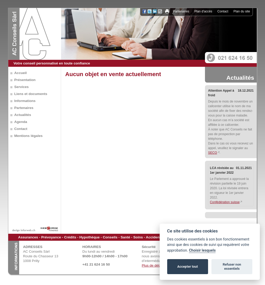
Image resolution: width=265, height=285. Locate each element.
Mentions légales (28, 136)
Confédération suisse (225, 202)
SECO (212, 153)
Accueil (20, 73)
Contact (222, 11)
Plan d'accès (203, 11)
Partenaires (181, 11)
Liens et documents (30, 94)
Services (21, 87)
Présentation (24, 80)
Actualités (22, 115)
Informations (24, 101)
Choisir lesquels (202, 250)
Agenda (20, 122)
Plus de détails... (155, 265)
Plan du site (241, 11)
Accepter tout (187, 266)
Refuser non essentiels (232, 266)
